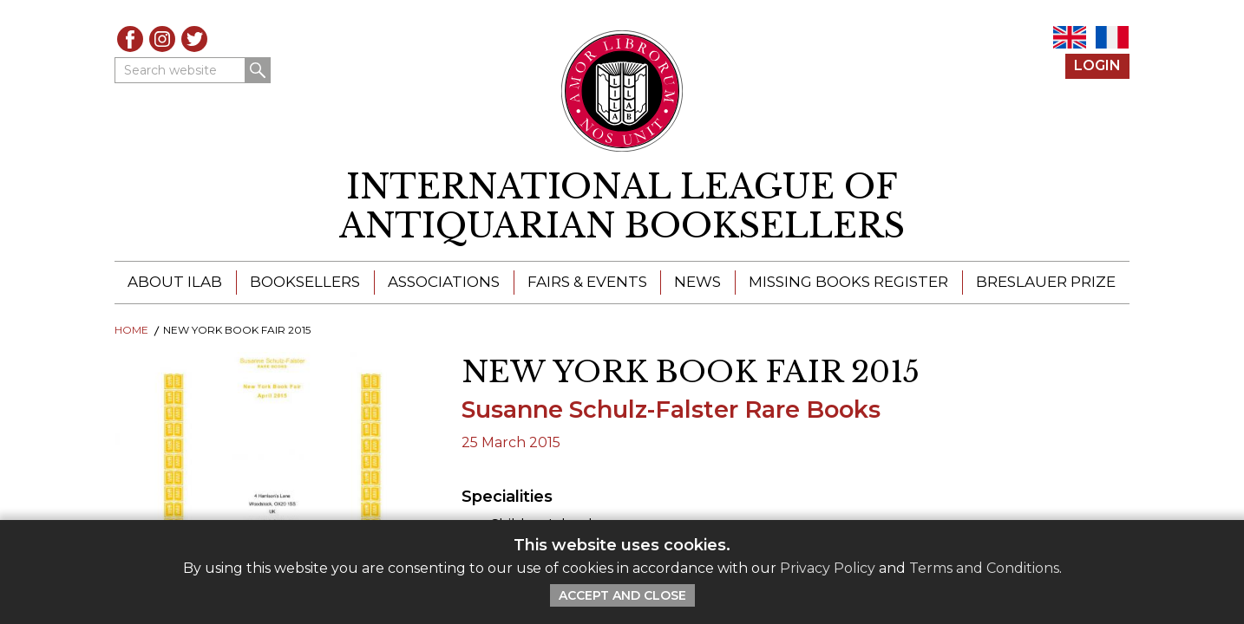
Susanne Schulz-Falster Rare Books (671, 409)
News (697, 281)
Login (1097, 65)
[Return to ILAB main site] (622, 91)
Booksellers (305, 281)
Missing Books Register (848, 281)
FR (1112, 37)
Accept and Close (622, 595)
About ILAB (175, 281)
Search (258, 70)
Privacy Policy (827, 568)
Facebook (130, 39)
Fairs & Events (587, 281)
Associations (444, 281)
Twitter (194, 39)
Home (131, 329)
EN (1069, 37)
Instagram (162, 39)
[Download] (275, 478)
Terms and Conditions (984, 568)
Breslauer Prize (1046, 281)
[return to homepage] (622, 206)
